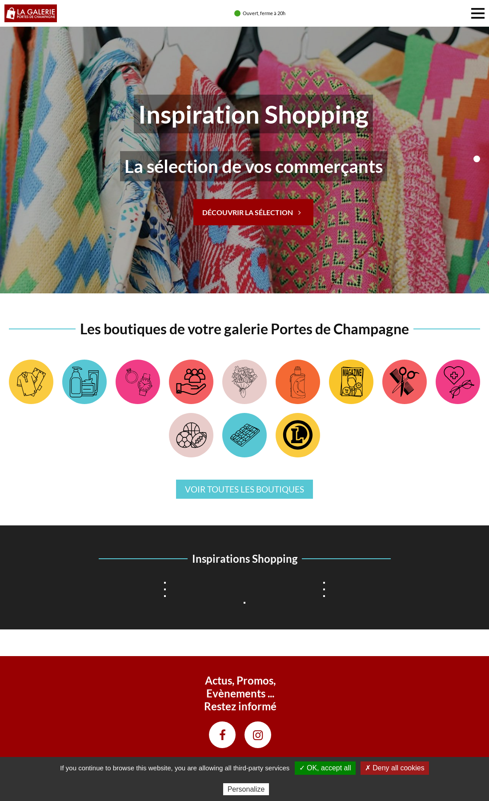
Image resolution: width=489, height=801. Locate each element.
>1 (476, 159)
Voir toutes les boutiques (244, 489)
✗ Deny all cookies (395, 768)
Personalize (246, 789)
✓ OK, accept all (325, 768)
